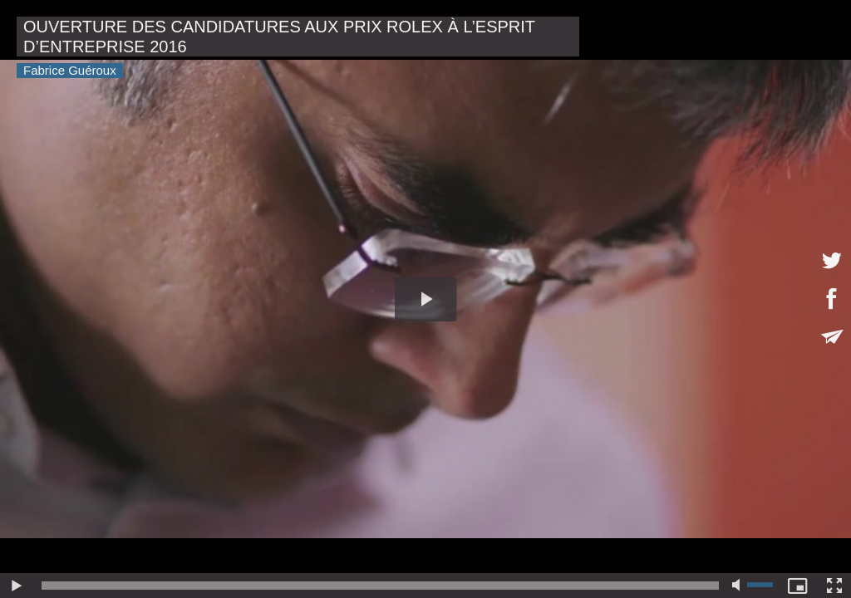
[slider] (380, 585)
